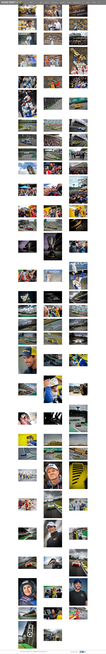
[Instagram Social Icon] (81, 652)
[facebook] (83, 652)
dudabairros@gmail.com (42, 651)
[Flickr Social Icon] (85, 652)
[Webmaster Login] (74, 652)
